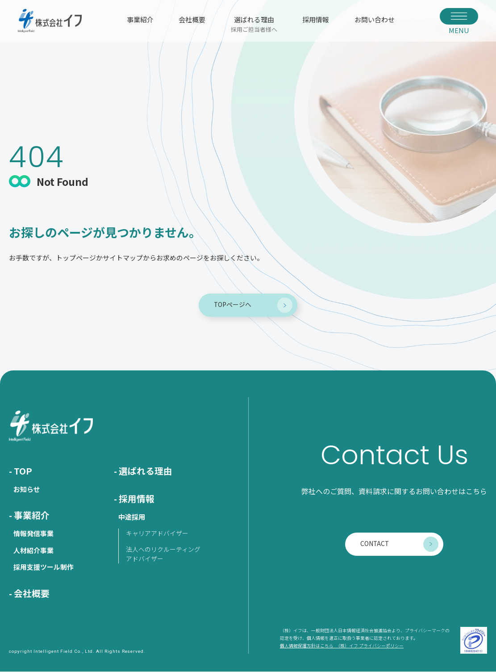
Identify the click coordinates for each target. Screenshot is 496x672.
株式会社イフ (50, 21)
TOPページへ (232, 304)
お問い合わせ (374, 19)
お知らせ (26, 489)
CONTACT (374, 543)
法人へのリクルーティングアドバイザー (163, 554)
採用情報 (315, 19)
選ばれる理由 (254, 24)
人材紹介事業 (33, 550)
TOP (23, 471)
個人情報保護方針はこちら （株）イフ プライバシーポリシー (342, 646)
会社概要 (192, 19)
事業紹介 (140, 19)
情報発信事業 (33, 533)
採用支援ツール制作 (43, 567)
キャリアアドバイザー (157, 533)
